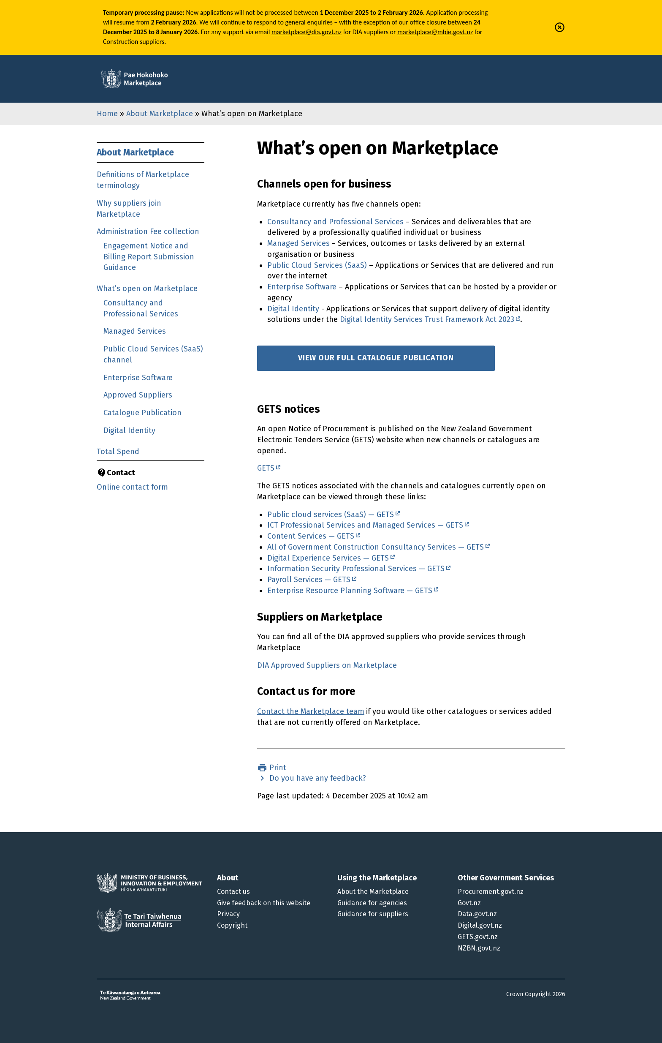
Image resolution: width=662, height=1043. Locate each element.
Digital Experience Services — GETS (328, 558)
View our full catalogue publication (376, 357)
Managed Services (134, 331)
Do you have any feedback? (316, 778)
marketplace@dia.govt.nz (306, 32)
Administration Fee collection (148, 231)
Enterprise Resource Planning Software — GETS (349, 590)
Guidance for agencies (372, 903)
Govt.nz (469, 903)
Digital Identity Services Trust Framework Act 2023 (427, 319)
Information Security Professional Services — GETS (356, 568)
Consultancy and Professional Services (335, 221)
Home (107, 113)
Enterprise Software (138, 377)
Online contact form (132, 487)
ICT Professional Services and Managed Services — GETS (365, 525)
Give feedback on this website (263, 903)
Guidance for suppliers (372, 914)
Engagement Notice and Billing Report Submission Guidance (148, 256)
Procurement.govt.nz (491, 892)
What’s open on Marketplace (147, 288)
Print (276, 767)
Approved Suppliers (137, 395)
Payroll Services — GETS (308, 579)
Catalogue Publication (142, 412)
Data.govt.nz (477, 914)
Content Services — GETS (310, 536)
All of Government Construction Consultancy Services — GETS (375, 547)
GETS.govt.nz (478, 937)
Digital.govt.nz (480, 925)
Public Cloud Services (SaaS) (317, 265)
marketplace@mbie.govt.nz (435, 32)
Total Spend (118, 451)
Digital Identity (129, 430)
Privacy (228, 914)
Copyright (232, 925)
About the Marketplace (373, 892)
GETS (265, 468)
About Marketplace (159, 113)
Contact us (233, 892)
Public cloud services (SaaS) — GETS (330, 514)
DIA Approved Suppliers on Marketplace (327, 665)
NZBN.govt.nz (479, 948)
